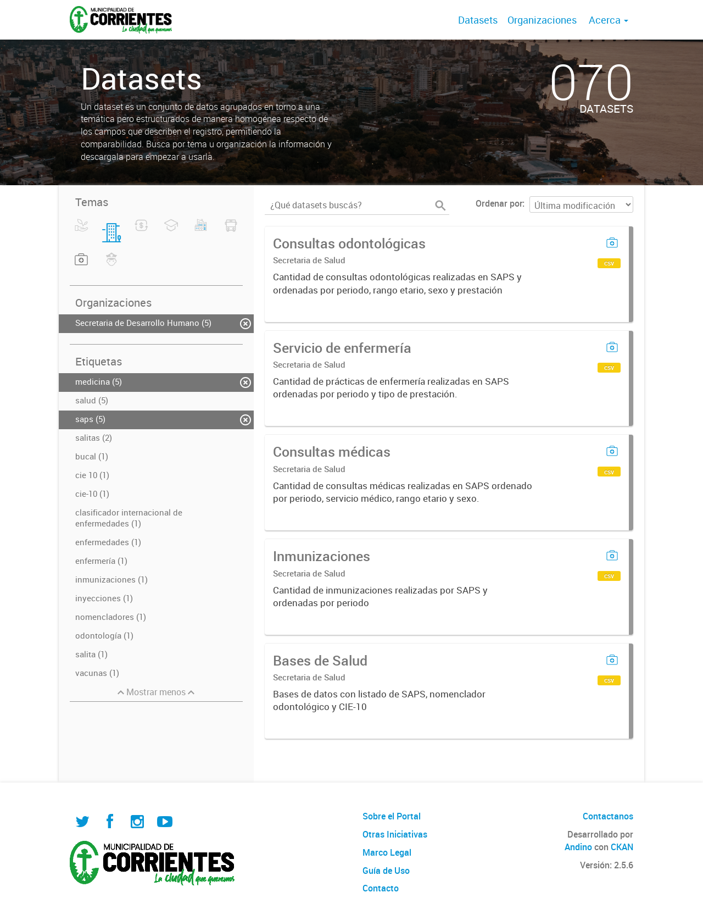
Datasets (478, 19)
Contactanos (608, 816)
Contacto (380, 888)
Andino (578, 847)
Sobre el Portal (391, 816)
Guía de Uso (386, 870)
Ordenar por (499, 203)
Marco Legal (386, 852)
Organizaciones (542, 19)
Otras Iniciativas (394, 834)
